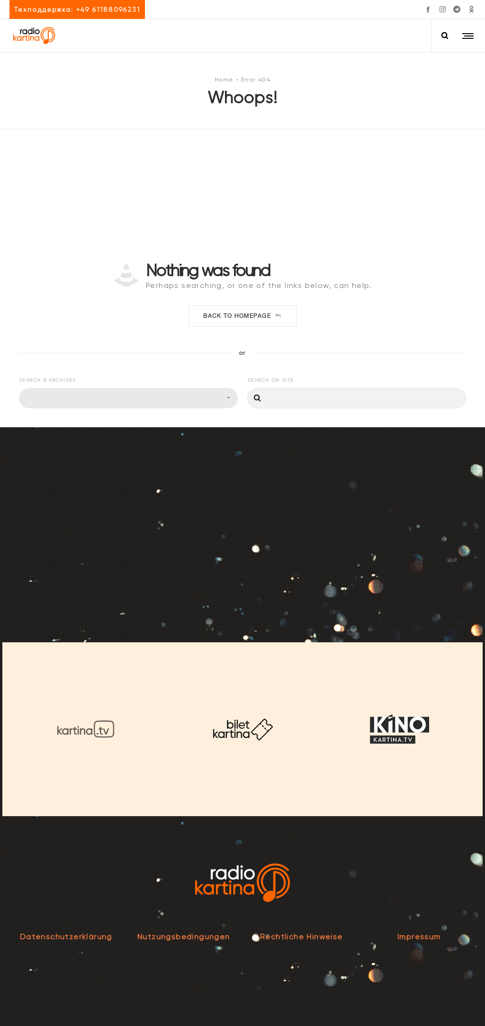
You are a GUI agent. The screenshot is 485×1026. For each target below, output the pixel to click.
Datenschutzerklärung (66, 936)
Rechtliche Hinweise (301, 936)
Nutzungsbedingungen (183, 936)
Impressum (419, 936)
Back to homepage (242, 316)
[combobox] (128, 398)
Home (224, 79)
